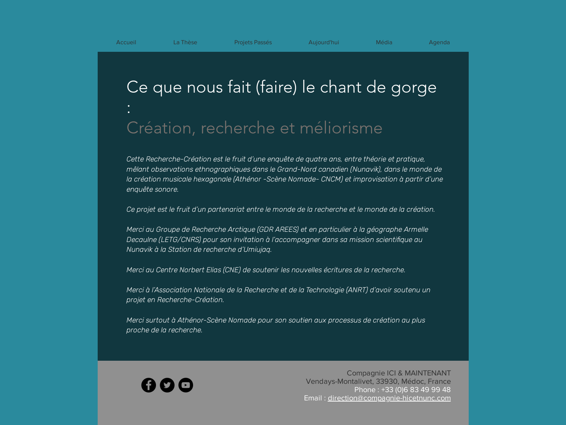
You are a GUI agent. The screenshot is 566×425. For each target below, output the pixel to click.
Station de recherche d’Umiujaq (219, 249)
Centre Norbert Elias (188, 269)
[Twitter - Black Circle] (167, 385)
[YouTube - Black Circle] (185, 385)
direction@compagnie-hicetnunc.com (389, 398)
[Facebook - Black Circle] (148, 385)
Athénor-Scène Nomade (217, 320)
